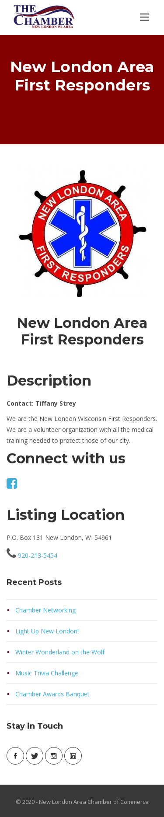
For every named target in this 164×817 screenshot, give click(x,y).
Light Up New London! (47, 631)
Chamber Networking (45, 610)
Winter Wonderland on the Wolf (60, 652)
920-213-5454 (37, 555)
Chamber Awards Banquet (52, 694)
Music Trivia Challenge (46, 673)
